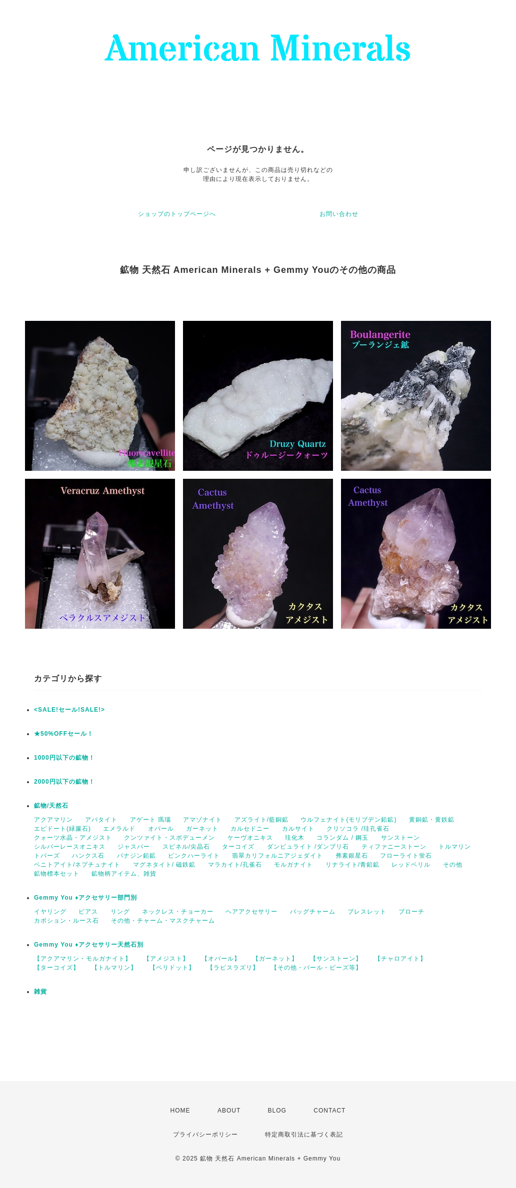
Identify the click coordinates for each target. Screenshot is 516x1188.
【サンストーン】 (336, 958)
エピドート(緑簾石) (62, 828)
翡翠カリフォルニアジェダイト (277, 855)
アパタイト (101, 819)
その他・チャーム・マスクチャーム (163, 920)
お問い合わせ (339, 213)
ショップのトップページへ (177, 213)
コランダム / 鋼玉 (342, 837)
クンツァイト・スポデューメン (169, 837)
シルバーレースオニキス (70, 846)
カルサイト (298, 828)
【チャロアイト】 (400, 958)
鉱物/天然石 (51, 805)
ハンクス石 (88, 855)
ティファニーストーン (394, 846)
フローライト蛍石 (406, 855)
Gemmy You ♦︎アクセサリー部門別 (85, 897)
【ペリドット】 (172, 967)
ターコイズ (238, 846)
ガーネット (202, 828)
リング (120, 911)
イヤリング (50, 911)
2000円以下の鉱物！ (64, 781)
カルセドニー (250, 828)
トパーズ (47, 855)
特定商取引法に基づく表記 (304, 1134)
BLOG (277, 1110)
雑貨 (40, 991)
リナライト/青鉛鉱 (353, 864)
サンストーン (400, 837)
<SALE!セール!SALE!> (69, 709)
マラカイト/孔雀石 (235, 864)
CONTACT (330, 1110)
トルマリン (454, 846)
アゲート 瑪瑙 (150, 819)
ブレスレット (367, 911)
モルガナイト (293, 864)
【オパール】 (221, 958)
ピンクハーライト (194, 855)
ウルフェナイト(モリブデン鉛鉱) (348, 819)
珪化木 (294, 837)
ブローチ (411, 911)
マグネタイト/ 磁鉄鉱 (164, 864)
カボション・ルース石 (66, 920)
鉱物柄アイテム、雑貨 (124, 873)
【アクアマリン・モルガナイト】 (83, 958)
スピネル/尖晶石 (186, 846)
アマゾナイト (202, 819)
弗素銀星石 (352, 855)
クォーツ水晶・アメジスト (73, 837)
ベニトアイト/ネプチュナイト (77, 864)
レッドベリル (411, 864)
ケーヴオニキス (250, 837)
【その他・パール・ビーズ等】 (316, 967)
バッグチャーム (313, 911)
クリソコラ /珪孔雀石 (358, 828)
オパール (161, 828)
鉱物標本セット (57, 873)
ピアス (88, 911)
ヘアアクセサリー (252, 911)
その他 (452, 864)
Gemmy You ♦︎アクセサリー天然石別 (89, 944)
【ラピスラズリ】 (233, 967)
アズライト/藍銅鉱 (261, 819)
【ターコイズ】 (57, 967)
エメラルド (119, 828)
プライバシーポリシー (205, 1134)
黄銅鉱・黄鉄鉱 (431, 819)
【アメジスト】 (166, 958)
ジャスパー (134, 846)
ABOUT (229, 1110)
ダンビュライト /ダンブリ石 (308, 846)
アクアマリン (53, 819)
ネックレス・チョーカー (178, 911)
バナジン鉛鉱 (136, 855)
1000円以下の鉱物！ (64, 757)
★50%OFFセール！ (64, 733)
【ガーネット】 (275, 958)
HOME (180, 1110)
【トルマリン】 (114, 967)
